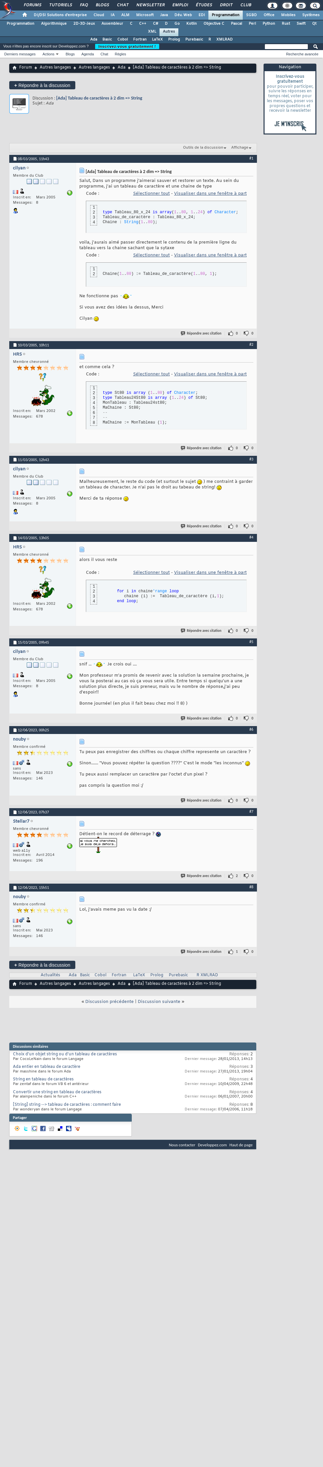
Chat (122, 5)
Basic (107, 39)
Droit (226, 5)
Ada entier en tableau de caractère (46, 1067)
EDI (201, 15)
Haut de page (241, 1144)
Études (203, 5)
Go (177, 23)
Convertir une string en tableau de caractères (57, 1092)
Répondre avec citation (201, 333)
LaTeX (157, 39)
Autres (169, 31)
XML (152, 31)
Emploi (179, 5)
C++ (142, 23)
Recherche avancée (302, 54)
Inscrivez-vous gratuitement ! (127, 46)
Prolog (174, 39)
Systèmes (311, 15)
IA (113, 15)
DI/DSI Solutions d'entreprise (60, 15)
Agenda (87, 54)
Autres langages (55, 67)
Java (164, 15)
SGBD (251, 15)
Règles (120, 54)
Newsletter (150, 5)
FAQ (83, 5)
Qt (314, 23)
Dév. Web (183, 15)
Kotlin (191, 23)
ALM (125, 15)
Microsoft (145, 15)
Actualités (50, 975)
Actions (48, 54)
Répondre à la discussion (42, 85)
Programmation (225, 15)
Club (245, 5)
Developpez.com (212, 1144)
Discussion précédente (109, 1002)
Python (269, 23)
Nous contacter (182, 1144)
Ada (93, 39)
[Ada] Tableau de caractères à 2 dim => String (99, 98)
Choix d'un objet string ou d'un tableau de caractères (65, 1054)
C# (155, 23)
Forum (25, 67)
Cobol (122, 39)
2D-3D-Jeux (84, 23)
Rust (286, 23)
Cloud (98, 15)
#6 (251, 729)
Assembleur (112, 23)
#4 (251, 537)
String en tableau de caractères (43, 1079)
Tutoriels (60, 5)
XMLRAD (224, 39)
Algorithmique (54, 23)
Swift (301, 23)
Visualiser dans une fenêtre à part (210, 193)
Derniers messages (20, 54)
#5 (251, 641)
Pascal (236, 23)
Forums (32, 5)
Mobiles (288, 15)
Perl (252, 23)
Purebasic (194, 39)
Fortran (140, 39)
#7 (251, 811)
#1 (251, 158)
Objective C (213, 23)
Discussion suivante (159, 1002)
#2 (251, 344)
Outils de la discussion (203, 147)
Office (269, 15)
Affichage (239, 147)
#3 (251, 459)
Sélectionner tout (151, 193)
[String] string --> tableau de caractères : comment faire (67, 1104)
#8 (251, 887)
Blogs (102, 5)
